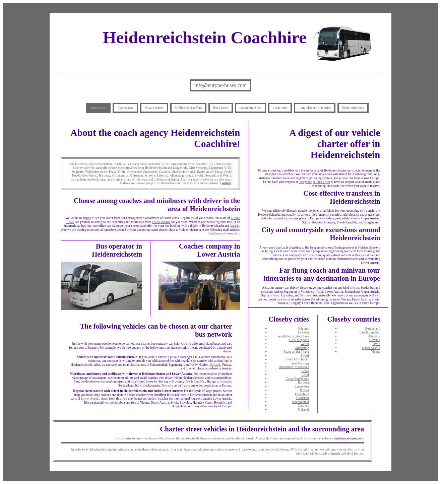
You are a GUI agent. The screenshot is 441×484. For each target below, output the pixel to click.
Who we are (98, 108)
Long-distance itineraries (315, 108)
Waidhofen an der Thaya (293, 336)
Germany (225, 381)
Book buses (220, 108)
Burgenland (372, 328)
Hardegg (303, 382)
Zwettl (305, 355)
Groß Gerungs (300, 363)
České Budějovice (297, 379)
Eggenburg (302, 394)
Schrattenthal (300, 402)
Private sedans (154, 108)
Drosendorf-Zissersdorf (294, 367)
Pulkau (304, 390)
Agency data (125, 108)
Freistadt (215, 364)
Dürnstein (302, 398)
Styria (376, 344)
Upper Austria (371, 348)
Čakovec (303, 405)
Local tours (280, 108)
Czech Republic (195, 381)
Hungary (374, 336)
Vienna (274, 295)
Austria (226, 183)
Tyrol (319, 291)
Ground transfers (250, 108)
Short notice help (353, 108)
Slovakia (167, 385)
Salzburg (306, 295)
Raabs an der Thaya (296, 351)
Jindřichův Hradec (297, 359)
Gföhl (305, 374)
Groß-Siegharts (299, 340)
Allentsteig (302, 348)
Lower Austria (161, 222)
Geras (305, 371)
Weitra (304, 344)
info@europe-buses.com (220, 85)
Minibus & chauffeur (188, 108)
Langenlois (302, 386)
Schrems (303, 328)
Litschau (303, 332)
